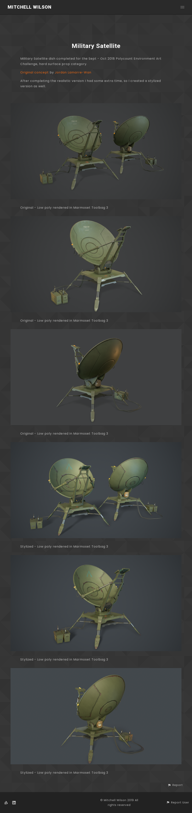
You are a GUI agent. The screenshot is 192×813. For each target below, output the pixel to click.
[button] (175, 785)
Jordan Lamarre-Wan (73, 72)
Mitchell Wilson (29, 7)
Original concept (34, 72)
